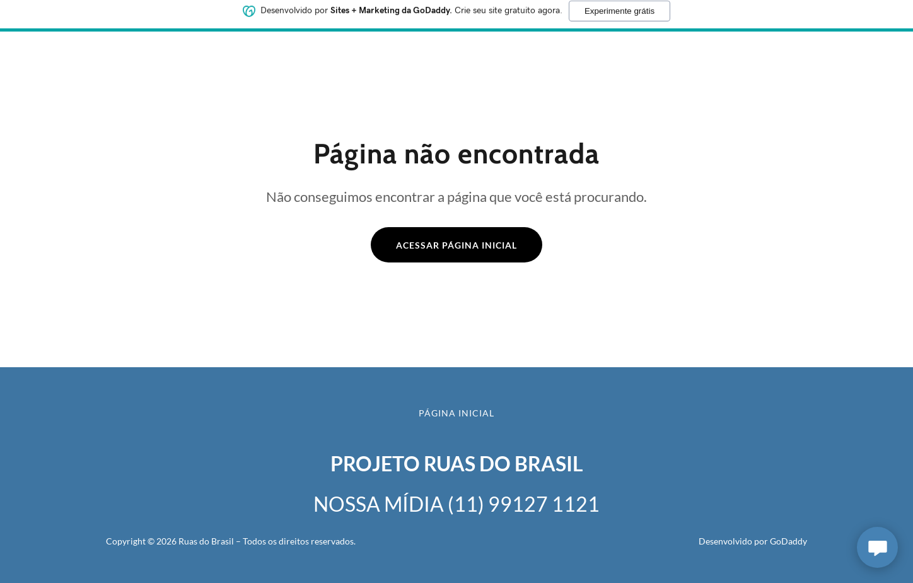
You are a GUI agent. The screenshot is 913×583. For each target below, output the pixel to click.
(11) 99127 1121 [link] (524, 504)
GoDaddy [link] (788, 541)
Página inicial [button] (456, 413)
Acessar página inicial (456, 245)
